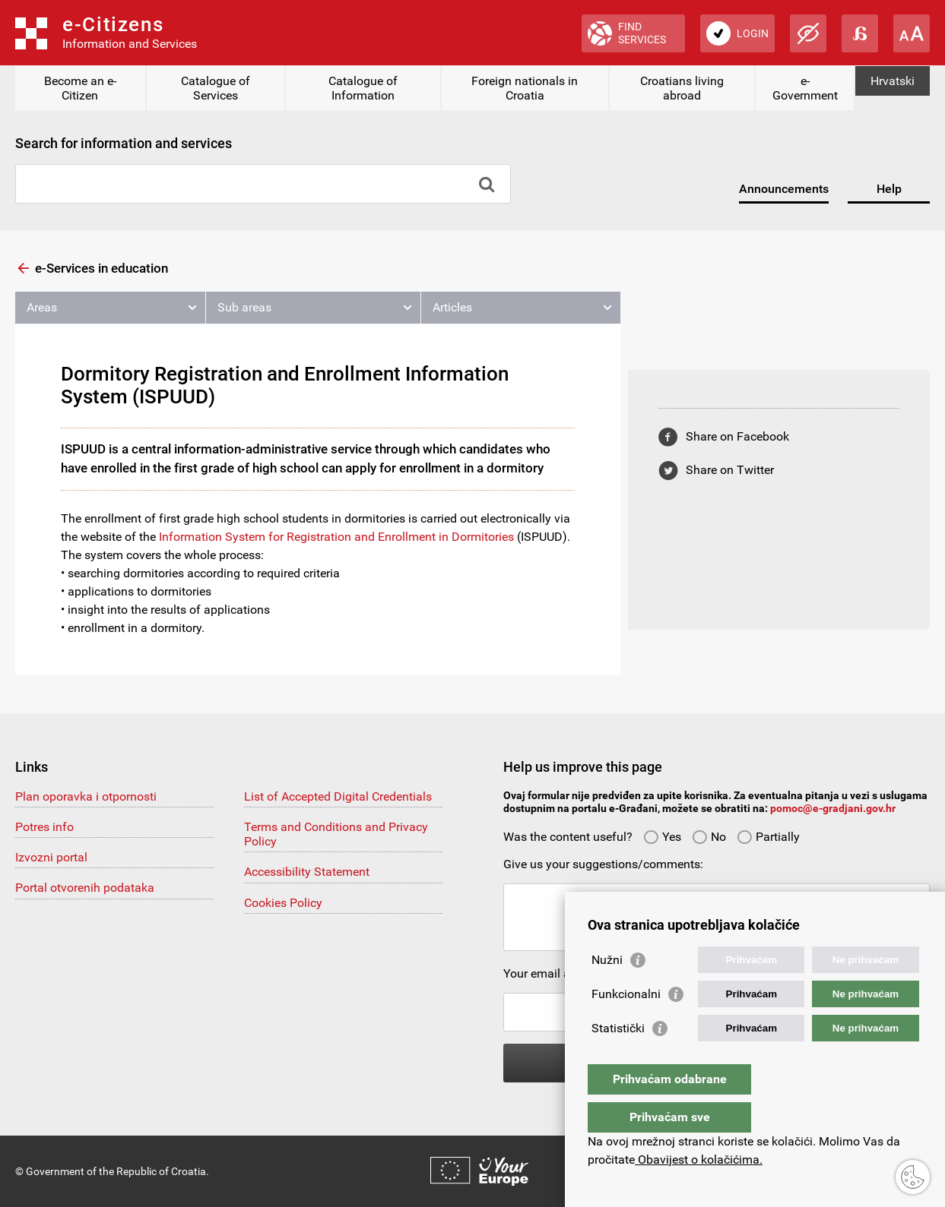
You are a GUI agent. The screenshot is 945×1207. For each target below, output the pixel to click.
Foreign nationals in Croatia (524, 88)
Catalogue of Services (215, 88)
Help (889, 189)
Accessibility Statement (306, 871)
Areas (42, 307)
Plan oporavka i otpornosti (86, 796)
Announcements (784, 189)
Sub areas (244, 307)
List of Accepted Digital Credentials (338, 796)
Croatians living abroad (682, 88)
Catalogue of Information (363, 88)
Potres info (44, 827)
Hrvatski (892, 81)
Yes (662, 836)
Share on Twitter (730, 470)
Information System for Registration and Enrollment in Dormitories (336, 536)
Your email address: (556, 973)
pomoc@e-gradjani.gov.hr (833, 808)
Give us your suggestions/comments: (603, 864)
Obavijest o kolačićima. (699, 1159)
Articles (452, 307)
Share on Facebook (737, 436)
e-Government (805, 88)
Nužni (607, 990)
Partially (768, 836)
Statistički (618, 1058)
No (709, 836)
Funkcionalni (626, 1024)
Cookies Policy (283, 903)
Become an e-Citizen (80, 88)
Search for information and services (123, 143)
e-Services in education (101, 268)
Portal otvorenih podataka (84, 887)
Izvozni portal (51, 857)
